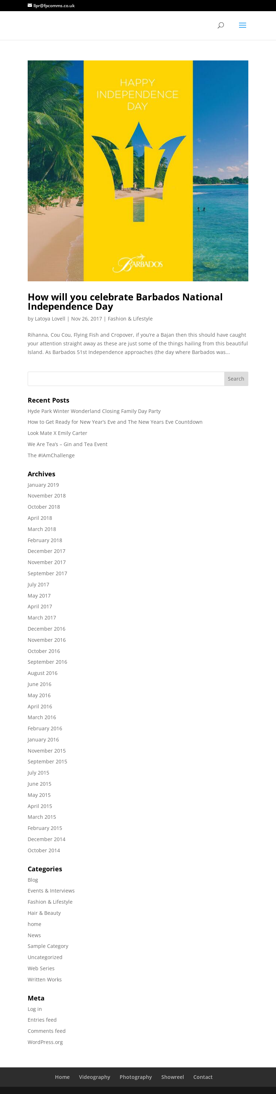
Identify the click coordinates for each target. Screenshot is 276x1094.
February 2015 (45, 828)
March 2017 (42, 617)
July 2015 (38, 772)
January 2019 (43, 484)
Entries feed (42, 1019)
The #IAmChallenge (51, 455)
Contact (203, 1076)
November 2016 (47, 639)
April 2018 (40, 517)
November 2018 (47, 495)
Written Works (45, 979)
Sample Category (48, 946)
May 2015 (39, 794)
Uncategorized (45, 957)
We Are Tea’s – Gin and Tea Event (67, 444)
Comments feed (47, 1030)
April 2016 (40, 706)
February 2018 (45, 540)
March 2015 (42, 816)
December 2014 (46, 839)
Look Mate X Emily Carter (57, 433)
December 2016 (46, 628)
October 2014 (44, 850)
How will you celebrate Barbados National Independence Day (125, 301)
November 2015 (47, 750)
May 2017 (39, 595)
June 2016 (39, 684)
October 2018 (44, 506)
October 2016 (44, 651)
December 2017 (46, 551)
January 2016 (43, 739)
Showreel (172, 1076)
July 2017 (38, 584)
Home (62, 1076)
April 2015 (40, 806)
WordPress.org (45, 1042)
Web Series (41, 968)
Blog (33, 879)
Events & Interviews (51, 890)
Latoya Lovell (50, 318)
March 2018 (42, 529)
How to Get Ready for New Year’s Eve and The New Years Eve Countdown (115, 421)
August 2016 (43, 672)
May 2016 (39, 695)
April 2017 (40, 606)
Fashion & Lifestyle (130, 318)
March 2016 (42, 717)
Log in (35, 1009)
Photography (136, 1076)
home (34, 924)
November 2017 (47, 562)
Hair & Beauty (44, 912)
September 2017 (47, 573)
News (34, 935)
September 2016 (47, 661)
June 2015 (39, 783)
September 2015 (47, 761)
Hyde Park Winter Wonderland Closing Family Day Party (94, 411)
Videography (94, 1076)
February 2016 (45, 728)
